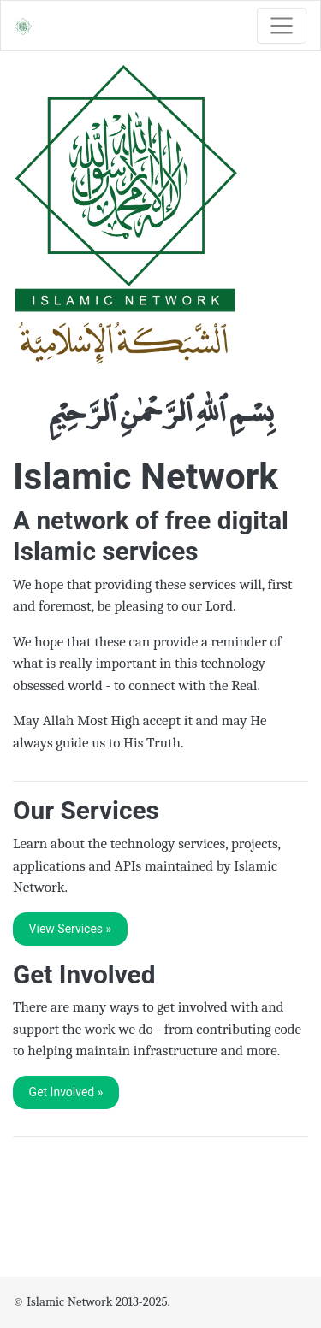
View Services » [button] (70, 929)
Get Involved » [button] (66, 1092)
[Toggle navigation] (281, 26)
